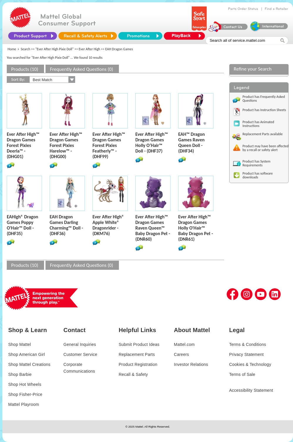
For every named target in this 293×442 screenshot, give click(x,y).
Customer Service (80, 354)
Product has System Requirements (256, 163)
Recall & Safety (133, 374)
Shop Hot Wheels (24, 384)
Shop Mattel (19, 344)
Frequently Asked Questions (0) (81, 69)
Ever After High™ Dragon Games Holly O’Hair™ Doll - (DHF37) (151, 142)
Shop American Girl (26, 354)
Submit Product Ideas (139, 344)
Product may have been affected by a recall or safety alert (266, 148)
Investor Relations (191, 364)
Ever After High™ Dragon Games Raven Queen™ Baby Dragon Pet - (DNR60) (152, 228)
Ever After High (89, 49)
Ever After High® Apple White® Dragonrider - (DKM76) (108, 225)
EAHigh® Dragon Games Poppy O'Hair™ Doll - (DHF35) (22, 225)
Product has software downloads (258, 175)
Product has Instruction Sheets (264, 110)
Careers (181, 354)
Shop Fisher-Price (25, 394)
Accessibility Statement (251, 390)
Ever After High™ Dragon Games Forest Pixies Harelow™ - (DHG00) (66, 145)
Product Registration (138, 364)
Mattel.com (184, 344)
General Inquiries (79, 344)
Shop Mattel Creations (29, 364)
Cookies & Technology (250, 364)
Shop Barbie (20, 374)
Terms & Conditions (247, 344)
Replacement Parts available (263, 134)
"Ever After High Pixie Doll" (55, 49)
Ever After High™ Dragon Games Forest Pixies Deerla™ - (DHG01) (23, 145)
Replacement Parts (137, 354)
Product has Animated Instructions (258, 124)
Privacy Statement (246, 354)
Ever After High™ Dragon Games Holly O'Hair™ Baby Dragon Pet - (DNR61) (195, 228)
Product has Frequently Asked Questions (264, 99)
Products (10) (24, 69)
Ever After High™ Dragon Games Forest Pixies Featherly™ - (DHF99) (108, 145)
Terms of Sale (242, 374)
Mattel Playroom (23, 404)
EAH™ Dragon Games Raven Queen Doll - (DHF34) (191, 142)
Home (12, 49)
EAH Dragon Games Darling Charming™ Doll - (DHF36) (66, 225)
